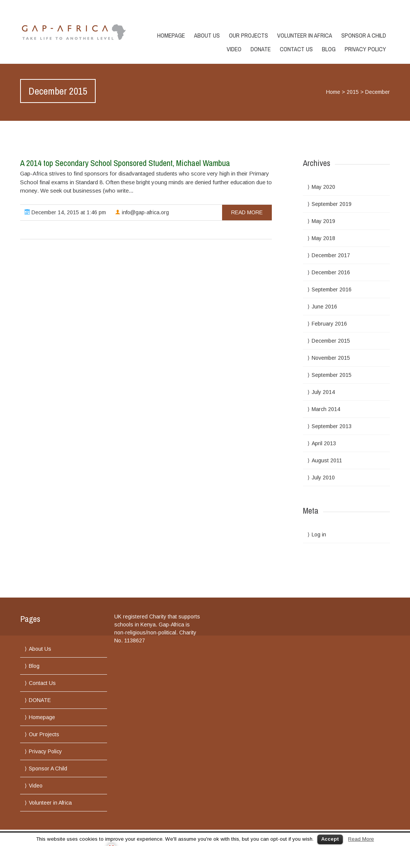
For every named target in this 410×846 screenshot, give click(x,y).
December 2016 (331, 272)
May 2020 (323, 187)
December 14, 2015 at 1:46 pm (65, 212)
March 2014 (326, 409)
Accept (330, 839)
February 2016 (329, 324)
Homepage (171, 35)
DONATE (261, 49)
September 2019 (332, 204)
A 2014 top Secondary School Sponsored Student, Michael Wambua (125, 163)
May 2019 (323, 221)
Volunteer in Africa (304, 35)
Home (333, 92)
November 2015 (331, 358)
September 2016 (332, 289)
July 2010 (323, 477)
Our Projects (248, 35)
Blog (329, 49)
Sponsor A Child (363, 35)
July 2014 (323, 392)
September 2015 (332, 375)
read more (247, 212)
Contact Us (296, 49)
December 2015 (331, 341)
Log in (319, 534)
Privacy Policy (365, 49)
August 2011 (327, 460)
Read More (361, 839)
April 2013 (324, 443)
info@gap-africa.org (142, 212)
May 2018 (323, 238)
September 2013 (332, 426)
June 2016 (324, 307)
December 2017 (331, 255)
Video (234, 49)
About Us (207, 35)
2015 (353, 92)
